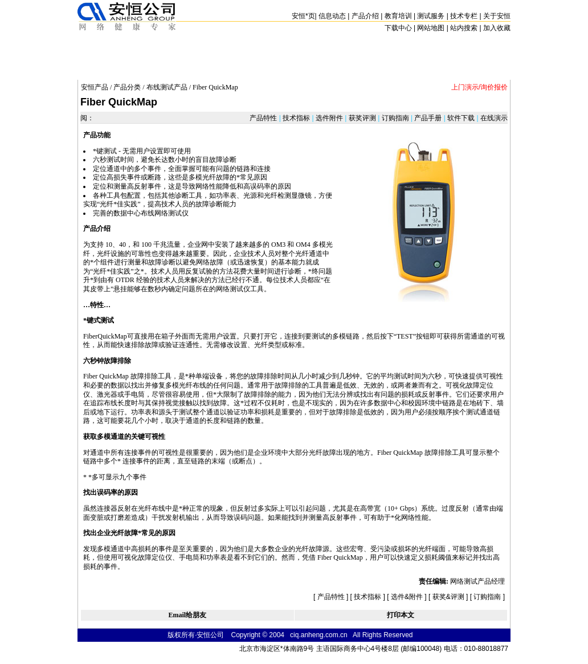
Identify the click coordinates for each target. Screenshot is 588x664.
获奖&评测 (448, 597)
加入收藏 (497, 28)
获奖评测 (362, 118)
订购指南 (395, 118)
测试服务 (430, 16)
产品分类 (127, 87)
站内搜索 (463, 28)
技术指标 (296, 118)
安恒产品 (94, 87)
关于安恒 (497, 16)
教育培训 (398, 16)
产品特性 (264, 118)
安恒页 (303, 16)
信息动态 (332, 16)
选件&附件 (407, 597)
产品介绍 (365, 16)
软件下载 (461, 118)
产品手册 (428, 118)
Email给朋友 (187, 615)
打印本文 (400, 615)
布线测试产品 (166, 87)
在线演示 (493, 118)
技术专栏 (463, 16)
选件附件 (329, 118)
